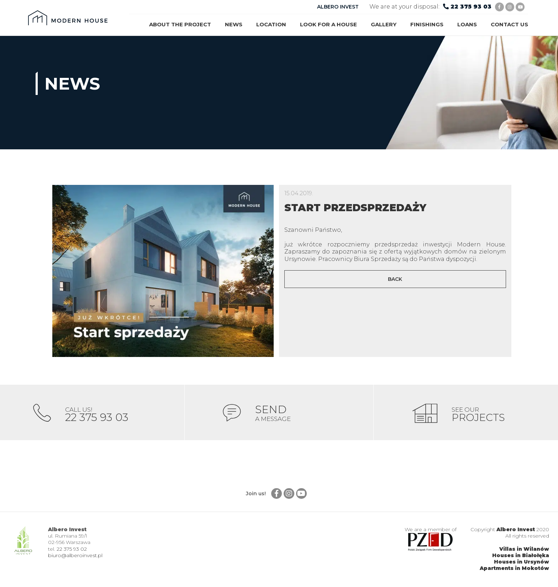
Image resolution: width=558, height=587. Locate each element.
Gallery (383, 24)
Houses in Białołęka (520, 557)
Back (395, 279)
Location (271, 24)
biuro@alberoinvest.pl (75, 557)
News (233, 24)
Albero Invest (515, 531)
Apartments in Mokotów (514, 569)
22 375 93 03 (471, 6)
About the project (180, 24)
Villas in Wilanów (524, 550)
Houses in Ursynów (521, 563)
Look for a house (328, 24)
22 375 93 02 (72, 550)
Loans (467, 24)
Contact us (509, 24)
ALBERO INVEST (338, 7)
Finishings (426, 24)
